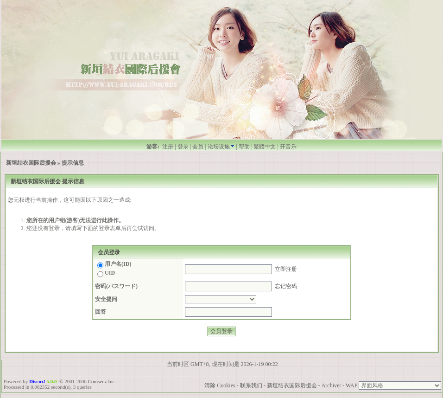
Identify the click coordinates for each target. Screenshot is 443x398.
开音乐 (288, 146)
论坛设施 (221, 146)
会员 (197, 146)
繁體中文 (264, 146)
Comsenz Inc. (102, 381)
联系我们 (251, 385)
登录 (183, 146)
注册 (167, 146)
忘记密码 (286, 286)
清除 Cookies (219, 385)
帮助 (244, 146)
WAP (351, 385)
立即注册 (286, 269)
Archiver (332, 385)
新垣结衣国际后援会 (31, 163)
